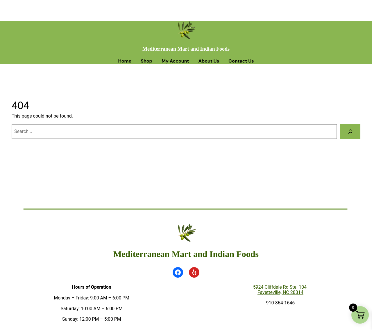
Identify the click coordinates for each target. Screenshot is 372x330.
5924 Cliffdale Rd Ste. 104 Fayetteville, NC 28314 (280, 289)
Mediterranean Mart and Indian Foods (186, 49)
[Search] (350, 131)
